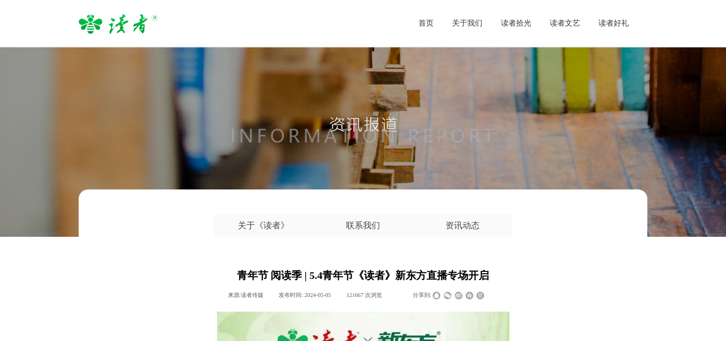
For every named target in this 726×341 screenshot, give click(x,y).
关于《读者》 (263, 225)
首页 (426, 23)
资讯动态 (462, 225)
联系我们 (363, 225)
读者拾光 (516, 23)
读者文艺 (565, 23)
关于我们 (467, 23)
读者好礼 (614, 23)
